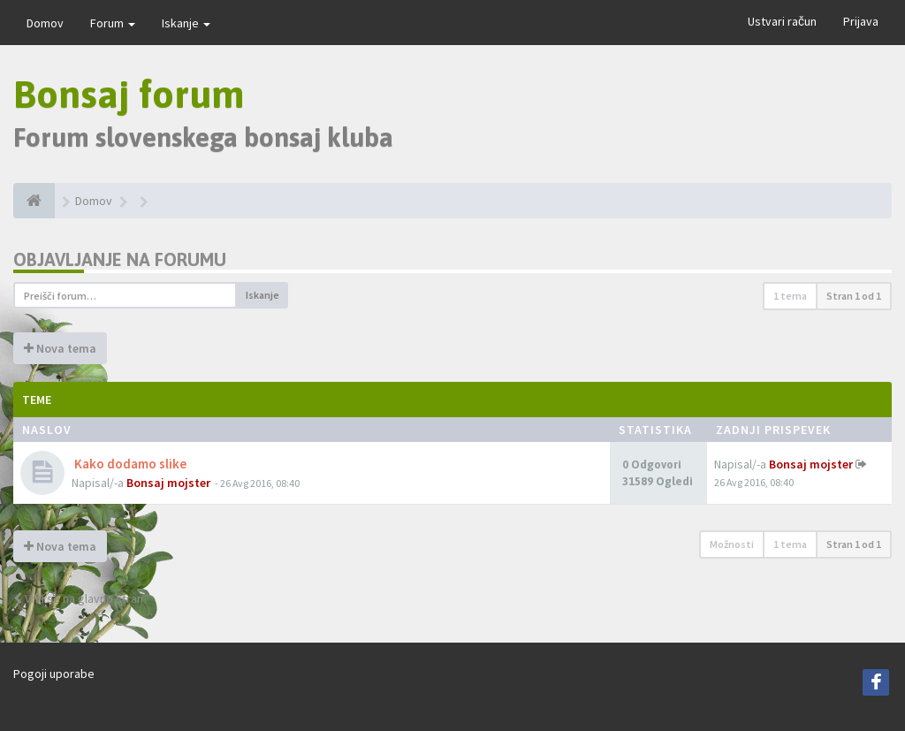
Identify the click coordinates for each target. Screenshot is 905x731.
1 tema (790, 295)
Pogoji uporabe (54, 674)
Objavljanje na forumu (119, 259)
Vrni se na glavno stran (78, 598)
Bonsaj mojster (168, 483)
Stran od (853, 295)
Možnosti (732, 544)
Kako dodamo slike (129, 463)
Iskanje (186, 23)
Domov (45, 23)
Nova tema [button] (60, 348)
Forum (112, 23)
